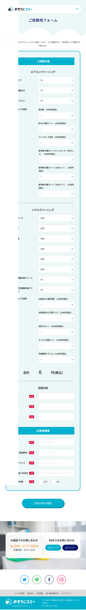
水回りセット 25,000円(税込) (51, 326)
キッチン (15, 228)
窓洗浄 (14, 259)
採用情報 (40, 594)
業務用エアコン (18, 100)
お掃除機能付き (18, 90)
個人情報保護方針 (52, 594)
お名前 (14, 442)
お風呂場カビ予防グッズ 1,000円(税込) (55, 312)
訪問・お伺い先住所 (20, 473)
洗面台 (14, 248)
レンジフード (17, 218)
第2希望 (15, 406)
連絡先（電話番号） (20, 452)
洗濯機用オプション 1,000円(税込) (52, 353)
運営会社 (31, 594)
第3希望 (15, 416)
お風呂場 (15, 238)
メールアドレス (18, 462)
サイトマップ (66, 594)
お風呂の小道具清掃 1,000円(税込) (53, 298)
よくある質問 (20, 594)
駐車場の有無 (17, 481)
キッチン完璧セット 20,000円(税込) (54, 340)
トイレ (14, 269)
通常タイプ (16, 80)
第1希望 (15, 396)
